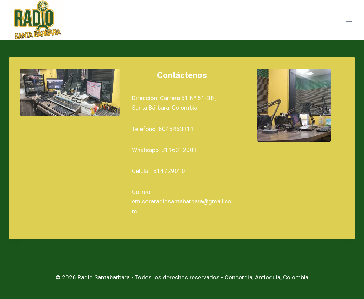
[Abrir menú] (348, 20)
